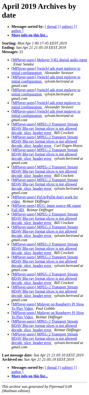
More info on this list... (29, 35)
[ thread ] (52, 27)
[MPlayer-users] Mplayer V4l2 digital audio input (49, 60)
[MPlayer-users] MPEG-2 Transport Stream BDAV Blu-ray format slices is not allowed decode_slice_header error (44, 128)
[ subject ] (67, 27)
